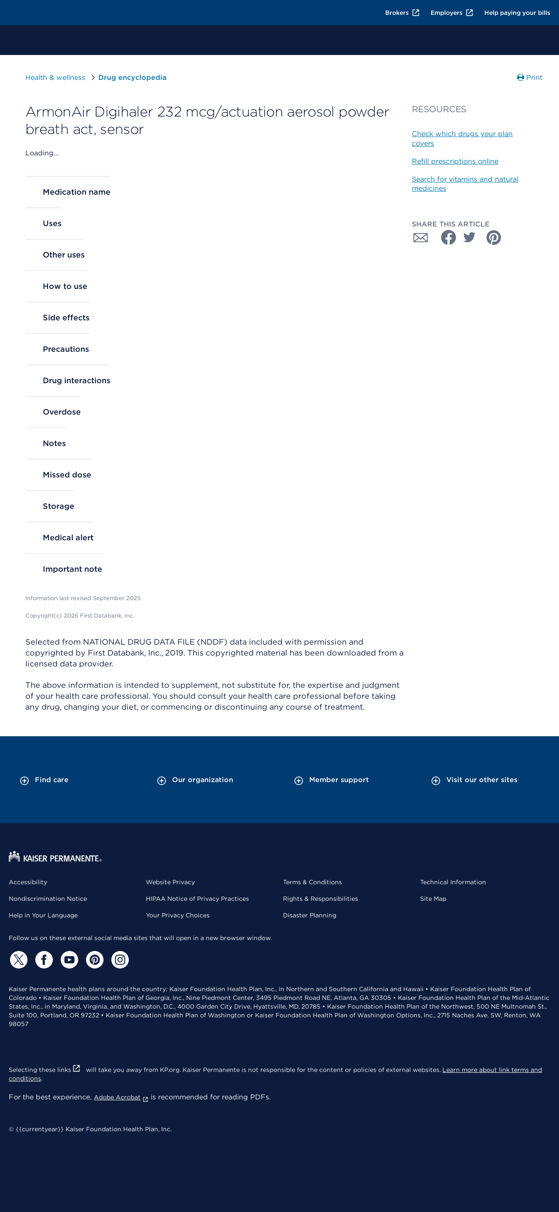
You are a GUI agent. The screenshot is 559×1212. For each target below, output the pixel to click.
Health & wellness (55, 77)
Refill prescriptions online (455, 161)
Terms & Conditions (312, 882)
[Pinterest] (93, 959)
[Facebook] (43, 959)
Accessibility (28, 882)
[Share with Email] (420, 237)
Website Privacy (170, 882)
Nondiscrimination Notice (48, 898)
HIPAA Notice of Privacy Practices (197, 898)
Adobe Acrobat (121, 1097)
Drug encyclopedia (132, 77)
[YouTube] (68, 959)
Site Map (433, 898)
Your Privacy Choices (178, 915)
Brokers (402, 12)
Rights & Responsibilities (320, 898)
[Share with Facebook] (445, 237)
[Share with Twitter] (469, 237)
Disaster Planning (309, 915)
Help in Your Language (43, 915)
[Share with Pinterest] (494, 237)
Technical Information (453, 882)
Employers (452, 12)
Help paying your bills (517, 12)
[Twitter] (17, 959)
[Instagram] (119, 959)
